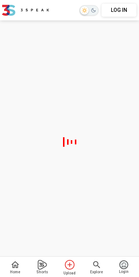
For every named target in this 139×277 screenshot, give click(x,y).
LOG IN (119, 10)
